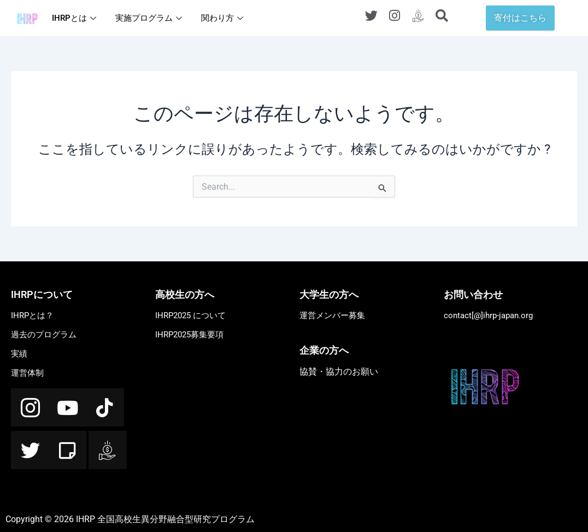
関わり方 (223, 18)
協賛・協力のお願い (338, 371)
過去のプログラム (44, 335)
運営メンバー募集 (332, 315)
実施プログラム (150, 18)
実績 (19, 354)
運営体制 (27, 373)
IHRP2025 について (190, 315)
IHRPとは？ (32, 315)
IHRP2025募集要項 (189, 335)
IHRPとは (75, 18)
